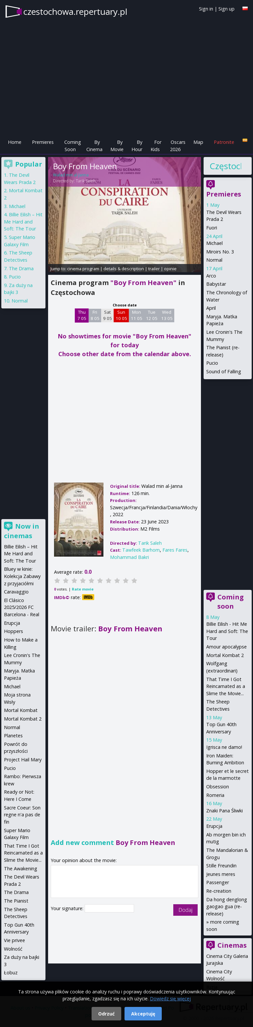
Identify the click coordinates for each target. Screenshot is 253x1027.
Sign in (206, 9)
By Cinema (94, 145)
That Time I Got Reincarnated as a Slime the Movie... (225, 686)
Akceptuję (143, 1014)
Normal (214, 260)
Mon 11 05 (136, 315)
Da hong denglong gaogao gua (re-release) (226, 906)
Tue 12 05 (151, 315)
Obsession (217, 786)
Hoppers (13, 631)
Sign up (226, 9)
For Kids (156, 145)
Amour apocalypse (226, 647)
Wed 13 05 (167, 315)
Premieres (43, 142)
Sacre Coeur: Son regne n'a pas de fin (22, 814)
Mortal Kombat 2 (225, 655)
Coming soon (230, 601)
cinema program (83, 269)
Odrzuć (106, 1014)
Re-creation (218, 891)
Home (14, 142)
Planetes (13, 735)
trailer (154, 269)
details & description (123, 269)
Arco (211, 276)
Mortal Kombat (21, 710)
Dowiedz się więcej (170, 998)
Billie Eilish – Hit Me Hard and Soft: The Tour (23, 221)
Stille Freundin (221, 865)
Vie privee (14, 940)
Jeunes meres (220, 874)
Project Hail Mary (23, 759)
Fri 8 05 (95, 315)
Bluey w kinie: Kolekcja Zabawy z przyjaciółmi (22, 576)
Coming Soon (72, 145)
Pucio (212, 363)
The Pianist (16, 901)
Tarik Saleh (86, 181)
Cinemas (232, 945)
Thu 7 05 (81, 315)
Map (198, 142)
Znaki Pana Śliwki (224, 810)
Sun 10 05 (121, 315)
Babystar (216, 284)
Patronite (224, 142)
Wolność (13, 949)
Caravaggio (16, 592)
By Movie (117, 145)
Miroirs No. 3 (220, 252)
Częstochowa (225, 166)
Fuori (211, 227)
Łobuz (10, 972)
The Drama (21, 268)
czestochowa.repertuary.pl (75, 11)
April (211, 308)
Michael (214, 243)
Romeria (215, 795)
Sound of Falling (223, 371)
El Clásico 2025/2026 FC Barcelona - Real (21, 607)
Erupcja (214, 826)
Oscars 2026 (177, 145)
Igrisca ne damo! (224, 747)
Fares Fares (174, 550)
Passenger (217, 882)
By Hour (136, 145)
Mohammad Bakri (129, 557)
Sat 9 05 (107, 315)
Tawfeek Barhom (141, 550)
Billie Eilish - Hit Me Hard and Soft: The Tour (227, 631)
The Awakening (20, 868)
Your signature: (68, 908)
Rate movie (83, 589)
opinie (170, 269)
